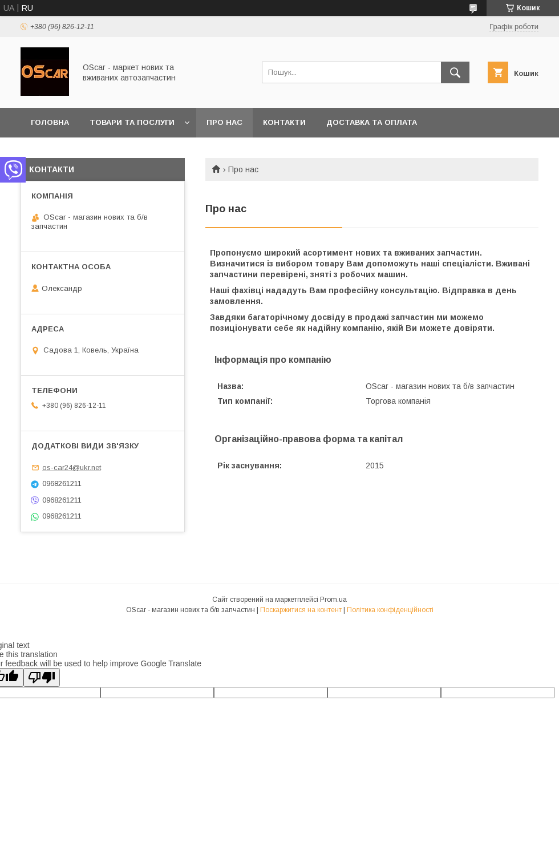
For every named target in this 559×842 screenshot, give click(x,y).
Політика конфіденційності (390, 610)
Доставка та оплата (371, 122)
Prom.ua (333, 600)
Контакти (284, 122)
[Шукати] (455, 72)
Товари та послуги (132, 122)
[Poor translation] (41, 677)
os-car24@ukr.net (71, 467)
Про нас (224, 122)
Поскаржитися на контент (301, 610)
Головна (50, 122)
